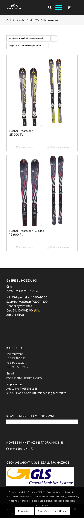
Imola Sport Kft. (19, 448)
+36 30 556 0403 (17, 367)
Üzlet (31, 20)
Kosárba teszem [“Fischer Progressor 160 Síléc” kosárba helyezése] (25, 247)
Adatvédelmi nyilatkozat (52, 511)
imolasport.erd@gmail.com (24, 378)
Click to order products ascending (54, 39)
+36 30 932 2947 (17, 362)
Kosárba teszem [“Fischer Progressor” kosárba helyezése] (25, 147)
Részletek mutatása (58, 147)
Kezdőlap (21, 20)
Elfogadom (24, 511)
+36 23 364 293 (16, 358)
